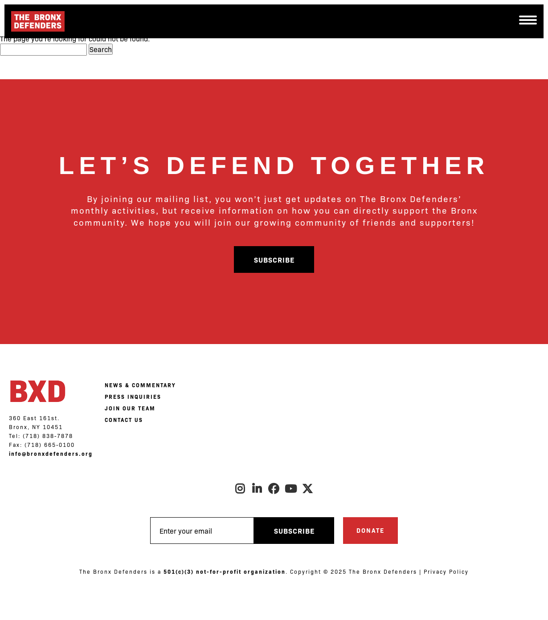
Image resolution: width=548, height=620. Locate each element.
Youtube (291, 488)
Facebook (274, 488)
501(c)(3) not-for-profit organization (225, 571)
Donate (370, 530)
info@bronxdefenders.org (51, 453)
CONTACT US (124, 419)
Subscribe (274, 259)
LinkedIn (257, 488)
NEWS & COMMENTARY (140, 385)
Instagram (240, 488)
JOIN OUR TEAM (130, 408)
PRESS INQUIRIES (133, 396)
